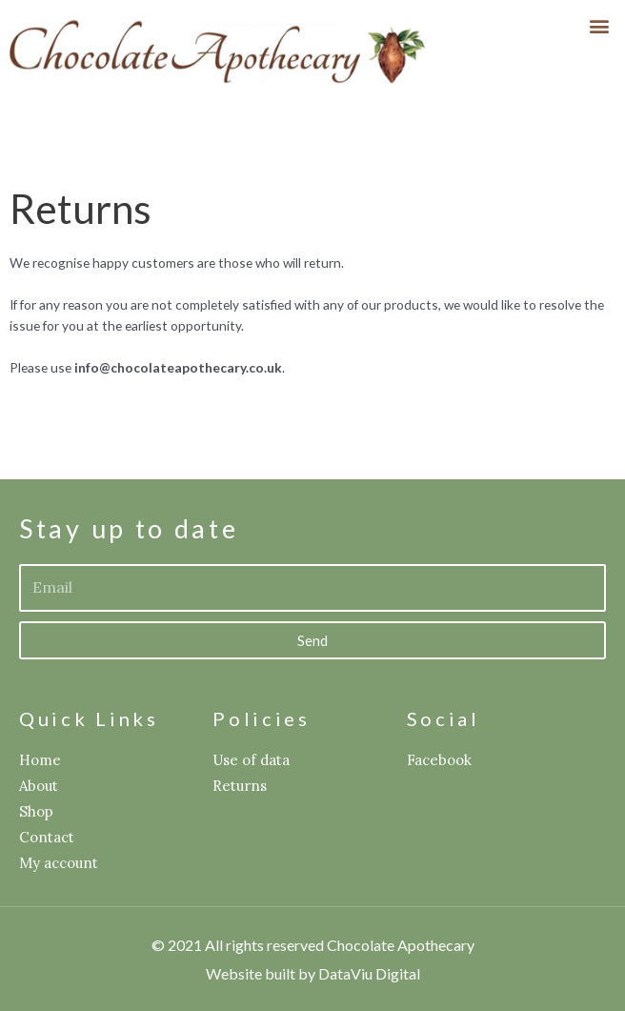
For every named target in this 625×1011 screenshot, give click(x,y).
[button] (599, 25)
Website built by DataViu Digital (313, 973)
